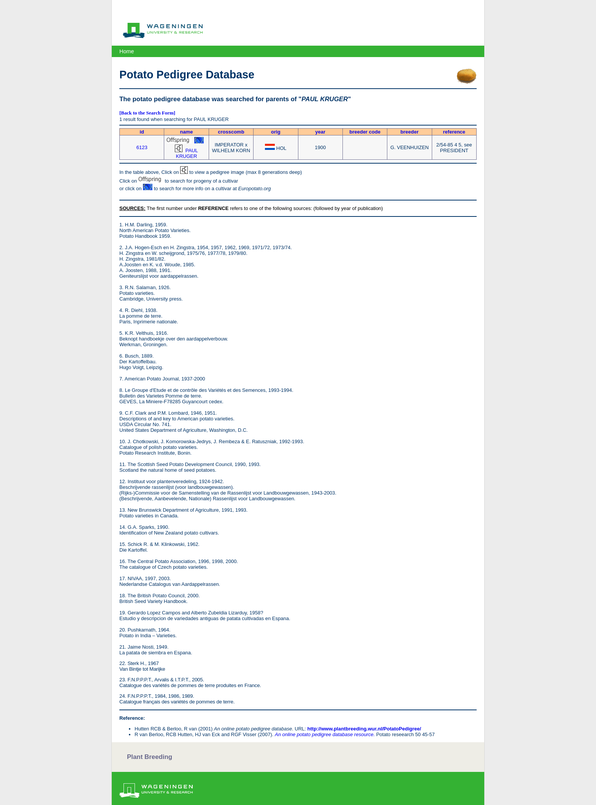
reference (454, 132)
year (320, 132)
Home (126, 51)
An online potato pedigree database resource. (325, 734)
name (186, 132)
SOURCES (131, 208)
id (141, 132)
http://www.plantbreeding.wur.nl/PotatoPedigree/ (364, 729)
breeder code (364, 132)
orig (276, 132)
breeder (410, 132)
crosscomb (231, 132)
